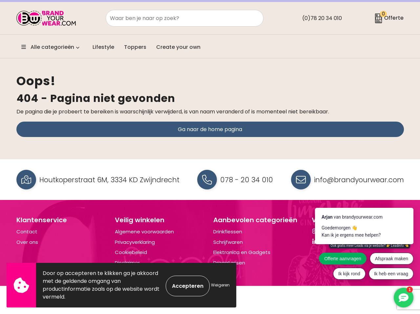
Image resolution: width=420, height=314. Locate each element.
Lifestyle (103, 47)
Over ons (27, 242)
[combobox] (177, 18)
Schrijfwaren (228, 242)
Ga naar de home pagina (210, 129)
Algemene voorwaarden (144, 231)
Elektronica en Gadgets (241, 252)
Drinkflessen (227, 231)
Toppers (135, 47)
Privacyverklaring (135, 242)
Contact (26, 231)
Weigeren (220, 285)
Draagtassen (229, 262)
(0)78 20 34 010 (322, 18)
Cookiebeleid (131, 252)
